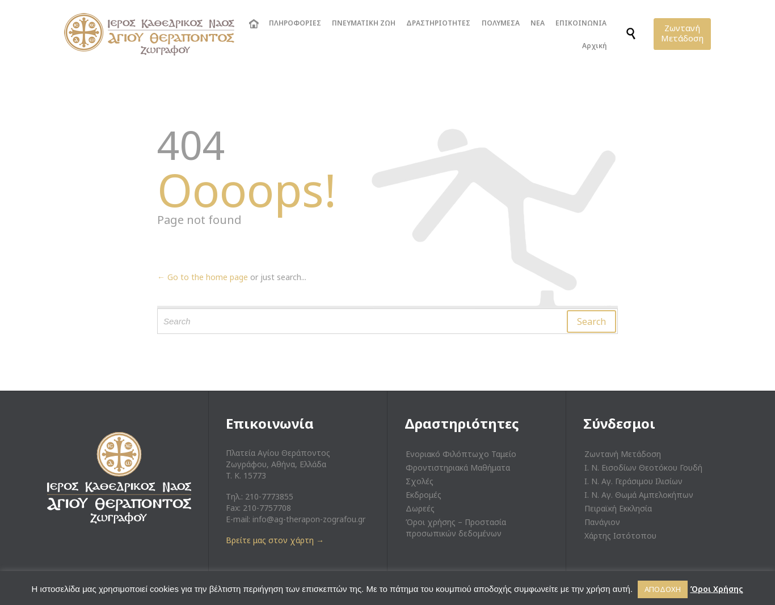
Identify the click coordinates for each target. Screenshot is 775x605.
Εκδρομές (423, 494)
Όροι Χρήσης (716, 588)
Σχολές (419, 481)
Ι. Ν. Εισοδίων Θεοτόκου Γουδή (643, 467)
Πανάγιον (602, 522)
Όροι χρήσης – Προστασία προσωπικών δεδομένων (456, 528)
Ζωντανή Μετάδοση (622, 454)
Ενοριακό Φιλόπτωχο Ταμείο (461, 454)
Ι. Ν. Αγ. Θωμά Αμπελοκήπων (638, 494)
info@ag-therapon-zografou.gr (308, 519)
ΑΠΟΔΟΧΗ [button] (663, 589)
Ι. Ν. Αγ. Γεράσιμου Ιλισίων (633, 481)
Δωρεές (420, 508)
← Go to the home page (202, 277)
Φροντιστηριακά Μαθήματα (458, 467)
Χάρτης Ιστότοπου (620, 535)
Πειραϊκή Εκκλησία (618, 508)
